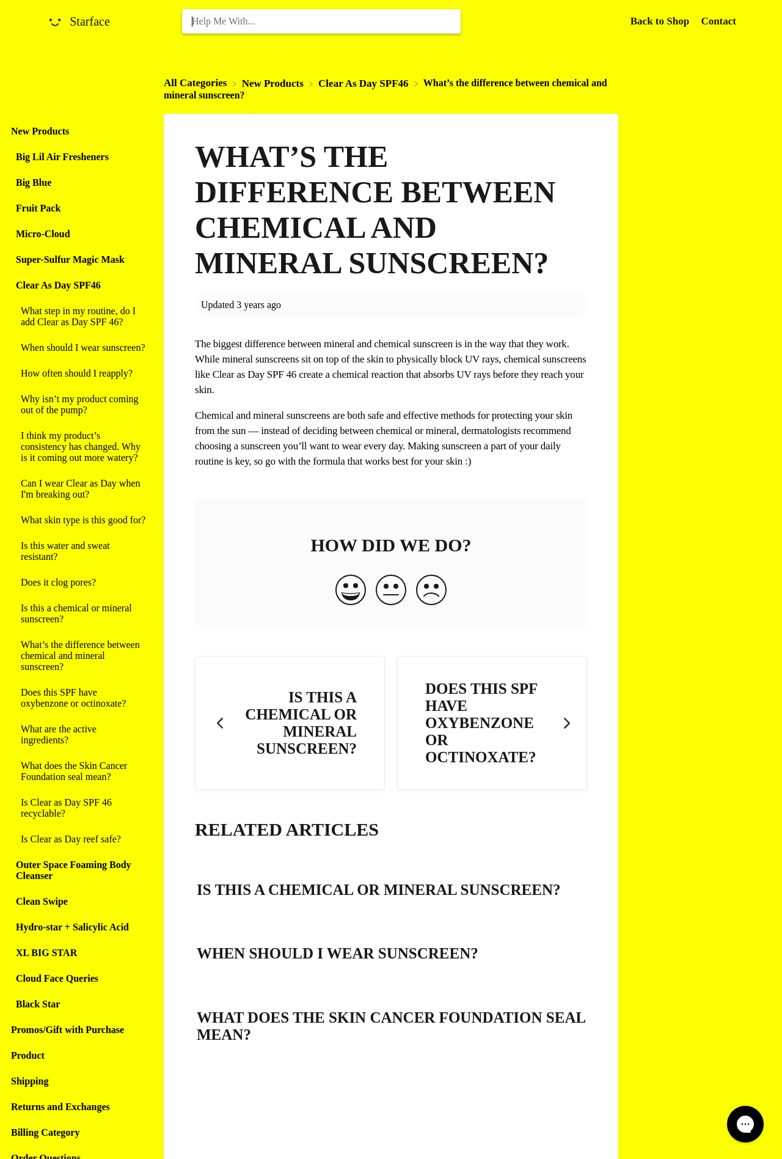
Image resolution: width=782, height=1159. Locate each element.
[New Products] (274, 83)
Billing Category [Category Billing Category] (45, 1132)
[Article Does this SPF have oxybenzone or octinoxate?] (79, 698)
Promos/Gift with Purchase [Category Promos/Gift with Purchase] (67, 1030)
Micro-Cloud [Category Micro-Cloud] (43, 234)
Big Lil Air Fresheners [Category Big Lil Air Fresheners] (62, 157)
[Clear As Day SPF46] (364, 83)
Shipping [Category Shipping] (29, 1081)
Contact (718, 21)
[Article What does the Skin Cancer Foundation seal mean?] (79, 771)
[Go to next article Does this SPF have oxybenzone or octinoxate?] (492, 723)
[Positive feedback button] (351, 591)
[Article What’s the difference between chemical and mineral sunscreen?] (79, 656)
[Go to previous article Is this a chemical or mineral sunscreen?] (290, 723)
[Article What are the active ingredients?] (79, 734)
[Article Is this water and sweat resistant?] (79, 551)
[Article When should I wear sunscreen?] (79, 348)
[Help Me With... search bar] (321, 21)
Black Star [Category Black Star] (38, 1004)
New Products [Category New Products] (40, 131)
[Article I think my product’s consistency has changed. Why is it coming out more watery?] (79, 447)
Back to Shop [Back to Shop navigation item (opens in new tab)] (661, 21)
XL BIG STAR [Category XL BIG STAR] (46, 952)
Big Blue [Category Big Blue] (33, 182)
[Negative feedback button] (431, 591)
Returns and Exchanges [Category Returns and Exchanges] (60, 1107)
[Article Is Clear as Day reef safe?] (79, 839)
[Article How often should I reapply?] (79, 373)
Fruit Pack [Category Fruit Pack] (38, 208)
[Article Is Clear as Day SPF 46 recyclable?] (79, 808)
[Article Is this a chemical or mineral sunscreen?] (79, 613)
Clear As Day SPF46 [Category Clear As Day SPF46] (58, 285)
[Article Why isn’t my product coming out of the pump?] (79, 404)
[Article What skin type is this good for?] (79, 520)
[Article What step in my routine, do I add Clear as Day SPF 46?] (79, 316)
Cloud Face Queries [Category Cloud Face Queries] (57, 978)
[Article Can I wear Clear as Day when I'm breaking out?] (79, 489)
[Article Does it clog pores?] (79, 583)
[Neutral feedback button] (391, 591)
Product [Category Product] (28, 1055)
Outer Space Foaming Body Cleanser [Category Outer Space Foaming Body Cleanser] (73, 870)
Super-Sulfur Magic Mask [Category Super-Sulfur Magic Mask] (70, 259)
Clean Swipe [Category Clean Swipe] (42, 901)
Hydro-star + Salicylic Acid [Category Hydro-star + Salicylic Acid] (72, 927)
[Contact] (718, 21)
